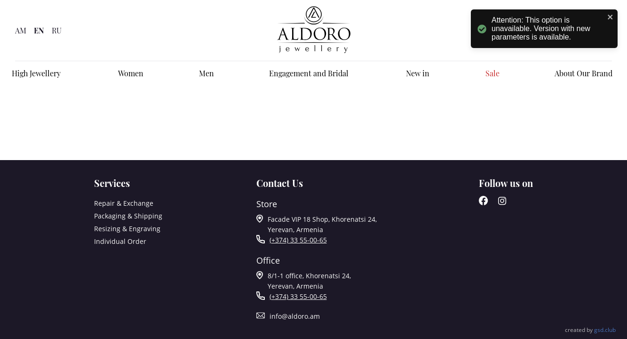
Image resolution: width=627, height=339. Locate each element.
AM (20, 30)
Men (206, 73)
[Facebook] (483, 203)
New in (417, 73)
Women (130, 73)
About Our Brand (583, 73)
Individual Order (120, 241)
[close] (610, 17)
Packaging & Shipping (128, 215)
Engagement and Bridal (309, 73)
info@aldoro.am (295, 316)
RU (57, 30)
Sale (492, 73)
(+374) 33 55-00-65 (298, 239)
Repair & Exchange (123, 203)
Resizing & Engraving (127, 228)
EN (39, 30)
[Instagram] (502, 203)
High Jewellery (36, 73)
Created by (590, 330)
